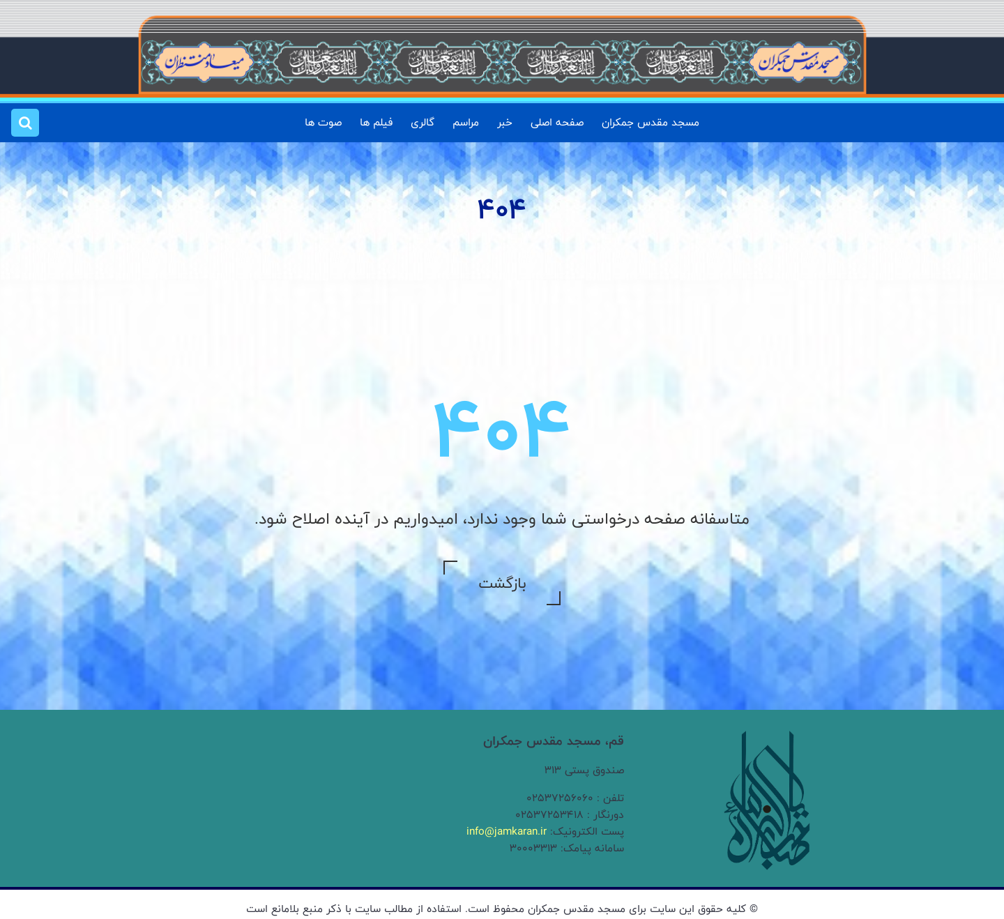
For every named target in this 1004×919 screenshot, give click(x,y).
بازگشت (502, 583)
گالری (422, 122)
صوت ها (323, 122)
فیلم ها (376, 122)
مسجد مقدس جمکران (650, 122)
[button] (25, 123)
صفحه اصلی (557, 122)
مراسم (465, 122)
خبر (504, 122)
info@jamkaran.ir (506, 831)
